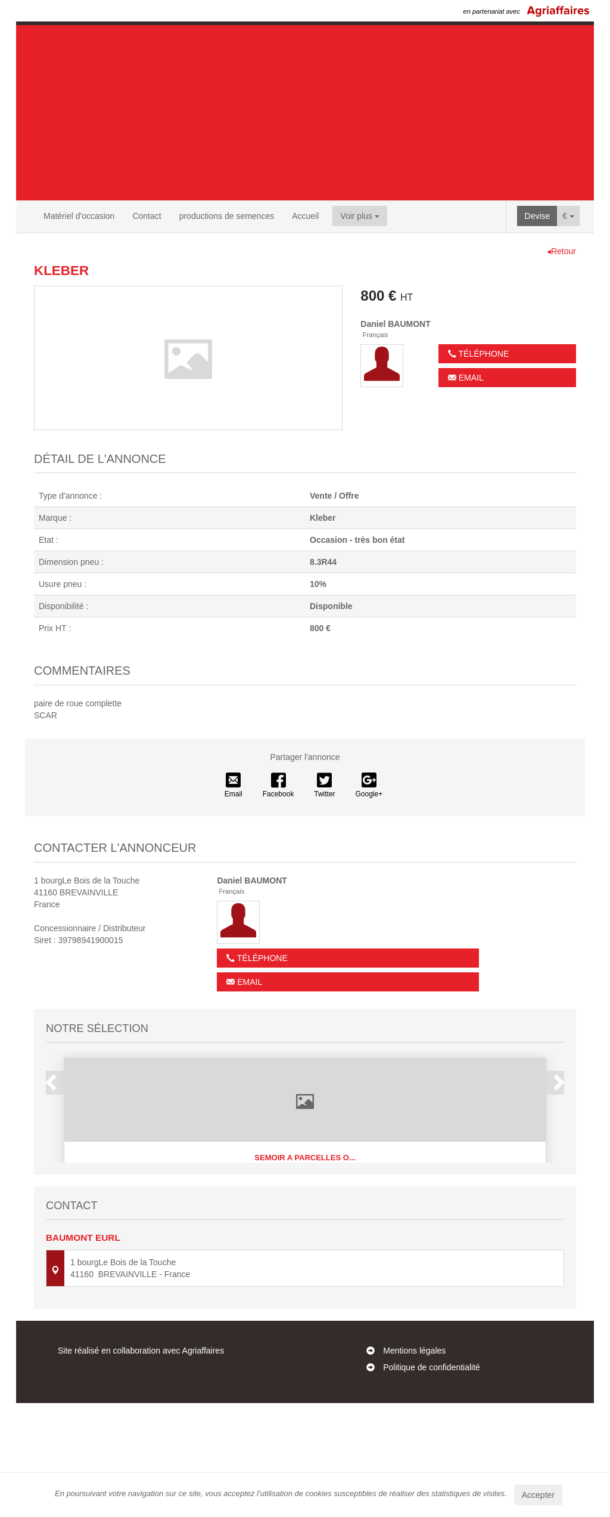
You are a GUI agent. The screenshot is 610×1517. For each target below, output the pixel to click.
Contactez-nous (305, 1401)
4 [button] (311, 1243)
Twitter (324, 785)
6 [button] (335, 1243)
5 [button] (323, 1243)
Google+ (369, 785)
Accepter (538, 1495)
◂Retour (561, 251)
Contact (146, 216)
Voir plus (359, 216)
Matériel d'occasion (78, 216)
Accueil (305, 216)
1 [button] (275, 1243)
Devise (537, 216)
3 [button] (299, 1243)
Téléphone (478, 354)
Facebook (278, 785)
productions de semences (227, 216)
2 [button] (287, 1243)
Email (466, 377)
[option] (305, 1138)
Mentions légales (414, 1464)
